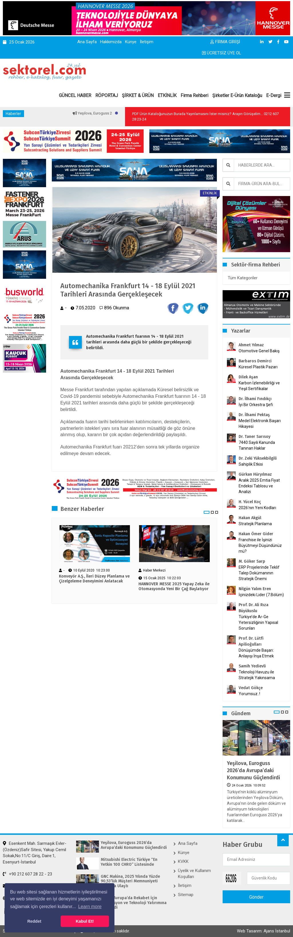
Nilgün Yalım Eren (255, 588)
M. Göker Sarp (252, 561)
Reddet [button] (34, 921)
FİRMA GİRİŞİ (225, 41)
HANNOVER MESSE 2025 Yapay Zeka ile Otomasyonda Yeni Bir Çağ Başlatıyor (173, 586)
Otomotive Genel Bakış (259, 351)
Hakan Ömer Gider (256, 533)
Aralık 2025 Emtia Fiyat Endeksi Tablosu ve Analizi (259, 486)
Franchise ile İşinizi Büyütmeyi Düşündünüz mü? (260, 545)
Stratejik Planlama (255, 523)
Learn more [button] (90, 906)
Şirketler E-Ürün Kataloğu (237, 95)
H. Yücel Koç (250, 501)
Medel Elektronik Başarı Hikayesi (260, 423)
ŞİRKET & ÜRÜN (138, 95)
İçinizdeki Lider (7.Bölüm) (261, 594)
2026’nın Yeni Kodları (257, 507)
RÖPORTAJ (106, 95)
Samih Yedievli (252, 666)
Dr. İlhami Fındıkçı (255, 398)
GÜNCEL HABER (75, 95)
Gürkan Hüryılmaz (255, 474)
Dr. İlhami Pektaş (254, 414)
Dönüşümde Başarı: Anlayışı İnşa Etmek (256, 653)
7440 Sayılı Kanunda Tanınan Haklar (257, 445)
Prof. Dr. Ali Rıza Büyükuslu (253, 607)
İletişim (146, 41)
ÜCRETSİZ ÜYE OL (221, 53)
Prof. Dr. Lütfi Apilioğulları (251, 641)
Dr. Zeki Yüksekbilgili (258, 458)
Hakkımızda (111, 41)
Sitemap (185, 894)
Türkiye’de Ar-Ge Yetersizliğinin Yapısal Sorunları (258, 622)
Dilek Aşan (248, 377)
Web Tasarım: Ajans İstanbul (263, 931)
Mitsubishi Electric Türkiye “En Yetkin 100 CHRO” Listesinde (129, 862)
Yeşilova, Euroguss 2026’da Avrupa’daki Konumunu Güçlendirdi (253, 770)
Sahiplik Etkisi (251, 464)
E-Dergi (273, 95)
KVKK (183, 861)
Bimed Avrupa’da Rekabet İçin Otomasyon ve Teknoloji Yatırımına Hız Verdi (134, 903)
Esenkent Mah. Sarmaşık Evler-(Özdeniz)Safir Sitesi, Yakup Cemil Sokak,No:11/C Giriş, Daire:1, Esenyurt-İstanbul (34, 852)
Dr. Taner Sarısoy (254, 436)
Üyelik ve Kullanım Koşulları (194, 873)
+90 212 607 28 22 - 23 (27, 874)
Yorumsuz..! (249, 693)
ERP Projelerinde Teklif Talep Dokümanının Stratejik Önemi (259, 573)
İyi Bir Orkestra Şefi (256, 404)
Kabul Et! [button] (85, 921)
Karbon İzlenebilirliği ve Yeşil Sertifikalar (259, 386)
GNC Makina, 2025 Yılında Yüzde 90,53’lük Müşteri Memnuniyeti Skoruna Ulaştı (130, 881)
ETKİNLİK (167, 95)
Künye (130, 41)
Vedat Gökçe (251, 687)
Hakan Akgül (250, 517)
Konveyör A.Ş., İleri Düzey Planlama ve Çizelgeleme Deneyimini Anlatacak (94, 579)
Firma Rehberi (194, 95)
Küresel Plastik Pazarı (258, 367)
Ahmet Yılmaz (251, 345)
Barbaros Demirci (255, 361)
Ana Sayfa (87, 41)
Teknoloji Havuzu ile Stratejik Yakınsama (257, 675)
